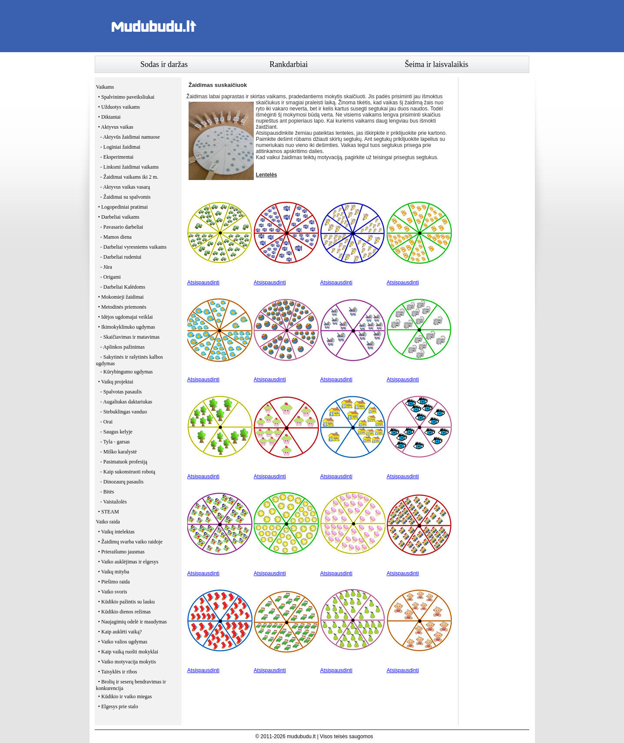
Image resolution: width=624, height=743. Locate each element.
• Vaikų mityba (113, 572)
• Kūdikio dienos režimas (124, 612)
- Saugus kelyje (116, 432)
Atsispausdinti (203, 283)
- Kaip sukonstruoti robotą (127, 472)
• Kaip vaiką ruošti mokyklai (128, 652)
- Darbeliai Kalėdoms (122, 287)
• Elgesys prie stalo (118, 706)
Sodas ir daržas (164, 64)
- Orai (106, 422)
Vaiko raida (108, 522)
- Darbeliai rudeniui (121, 257)
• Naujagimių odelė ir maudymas (132, 622)
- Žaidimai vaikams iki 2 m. (129, 177)
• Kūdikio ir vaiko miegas (125, 696)
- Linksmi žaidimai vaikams (129, 167)
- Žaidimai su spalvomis (125, 197)
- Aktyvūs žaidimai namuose (130, 137)
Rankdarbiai (288, 64)
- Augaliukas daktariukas (126, 402)
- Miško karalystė (118, 452)
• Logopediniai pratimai (123, 207)
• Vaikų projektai (115, 382)
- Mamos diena (116, 237)
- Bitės (107, 492)
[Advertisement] (371, 26)
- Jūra (106, 267)
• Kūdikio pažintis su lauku (126, 602)
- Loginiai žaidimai (120, 147)
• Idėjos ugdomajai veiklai (125, 317)
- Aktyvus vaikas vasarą (125, 187)
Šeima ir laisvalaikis (436, 64)
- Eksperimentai (116, 157)
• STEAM (108, 512)
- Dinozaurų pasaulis (121, 482)
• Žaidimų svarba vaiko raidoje (130, 542)
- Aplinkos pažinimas (122, 347)
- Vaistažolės (113, 502)
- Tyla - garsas (115, 442)
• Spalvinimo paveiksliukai (126, 97)
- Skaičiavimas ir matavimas (129, 337)
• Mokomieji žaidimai (121, 297)
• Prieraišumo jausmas (121, 552)
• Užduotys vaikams (119, 107)
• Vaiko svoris (112, 592)
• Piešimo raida (114, 582)
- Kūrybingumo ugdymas (126, 372)
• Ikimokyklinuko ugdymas (126, 327)
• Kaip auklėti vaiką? (120, 632)
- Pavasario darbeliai (121, 227)
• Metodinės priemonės (122, 307)
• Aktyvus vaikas (115, 127)
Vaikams (105, 87)
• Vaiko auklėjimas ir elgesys (128, 562)
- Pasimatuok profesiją (123, 462)
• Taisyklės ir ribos (117, 672)
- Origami (110, 277)
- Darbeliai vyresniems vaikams (133, 247)
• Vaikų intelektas (116, 532)
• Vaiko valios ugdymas (122, 642)
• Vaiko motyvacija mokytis (127, 662)
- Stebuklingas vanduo (123, 412)
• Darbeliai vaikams (118, 217)
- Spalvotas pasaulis (121, 392)
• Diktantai (109, 117)
